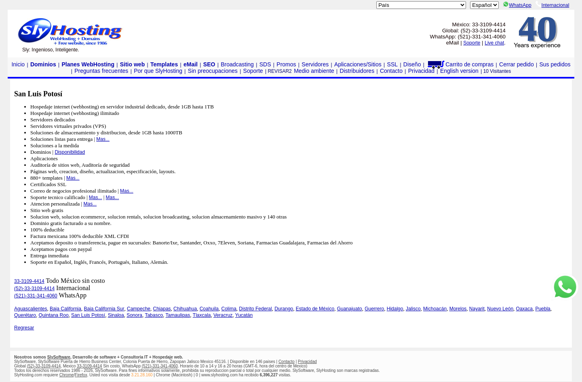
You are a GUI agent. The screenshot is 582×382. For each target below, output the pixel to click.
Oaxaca (524, 309)
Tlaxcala (202, 315)
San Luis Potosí (88, 315)
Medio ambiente (314, 71)
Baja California (65, 309)
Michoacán (435, 309)
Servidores (315, 64)
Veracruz (222, 315)
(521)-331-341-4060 (35, 296)
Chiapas (162, 309)
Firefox (81, 375)
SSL (392, 64)
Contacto (391, 71)
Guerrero (374, 309)
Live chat (494, 43)
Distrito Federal (255, 309)
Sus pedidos (554, 64)
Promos (286, 64)
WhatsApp (517, 5)
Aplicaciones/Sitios (358, 64)
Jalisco (413, 309)
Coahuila (209, 309)
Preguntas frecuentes (101, 71)
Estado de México (315, 309)
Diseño (412, 64)
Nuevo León (500, 309)
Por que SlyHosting (158, 71)
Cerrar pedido (516, 64)
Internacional (552, 5)
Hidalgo (395, 309)
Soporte (471, 43)
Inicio (18, 64)
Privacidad (421, 71)
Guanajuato (349, 309)
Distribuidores (357, 71)
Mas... (103, 139)
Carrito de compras (459, 64)
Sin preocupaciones (213, 71)
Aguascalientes (30, 309)
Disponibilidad (70, 152)
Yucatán (244, 315)
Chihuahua (185, 309)
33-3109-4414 (29, 281)
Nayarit (477, 309)
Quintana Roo (54, 315)
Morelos (458, 309)
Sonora (134, 315)
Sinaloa (116, 315)
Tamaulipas (178, 315)
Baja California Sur (104, 309)
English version (459, 71)
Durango (283, 309)
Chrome (66, 375)
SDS (265, 64)
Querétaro (25, 315)
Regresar (24, 328)
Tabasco (154, 315)
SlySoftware (58, 357)
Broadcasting (237, 64)
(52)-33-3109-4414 (34, 288)
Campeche (138, 309)
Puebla (542, 309)
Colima (228, 309)
